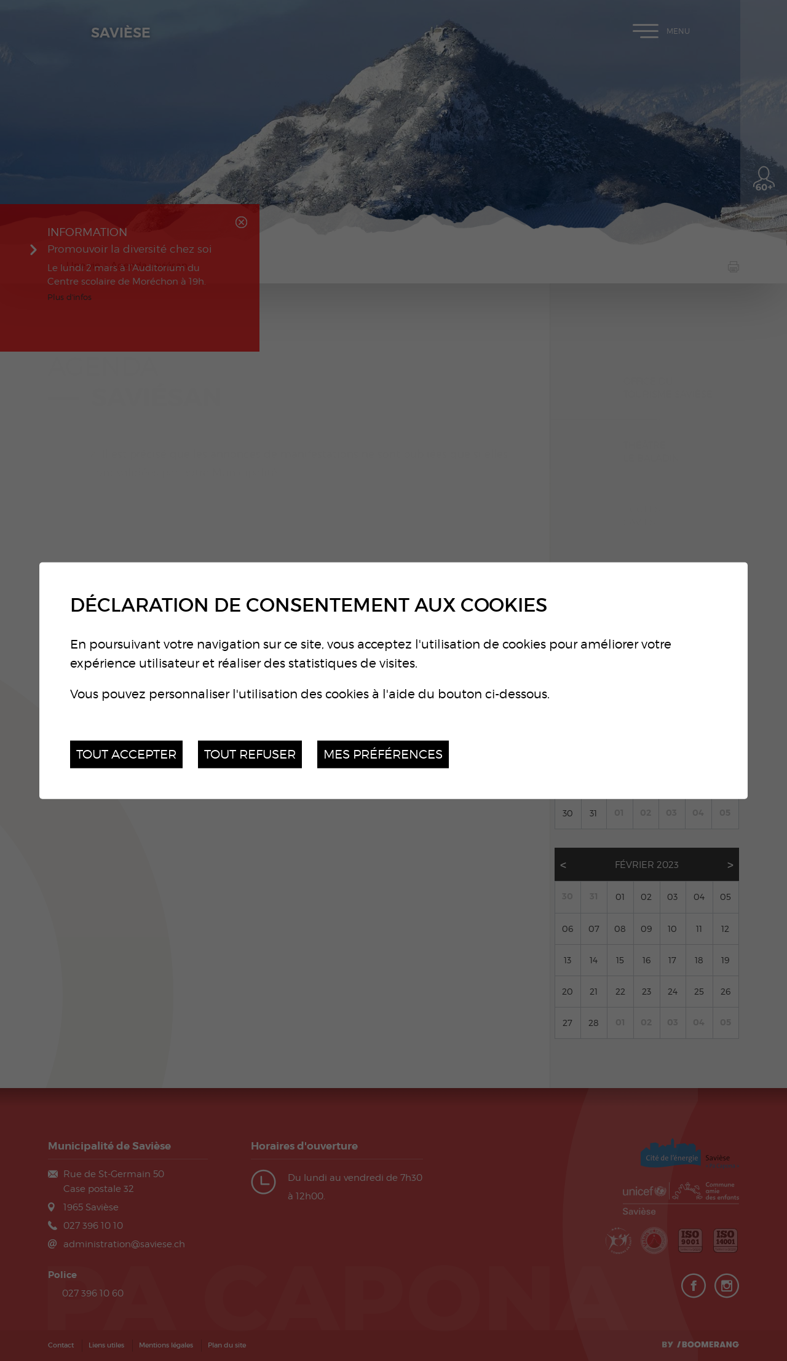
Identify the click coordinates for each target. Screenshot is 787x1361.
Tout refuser (250, 754)
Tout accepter (126, 754)
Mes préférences (383, 754)
